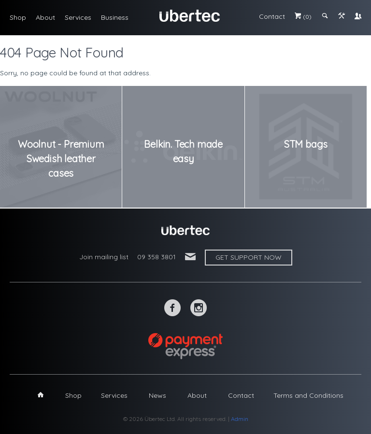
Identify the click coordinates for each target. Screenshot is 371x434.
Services (78, 17)
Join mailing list (103, 256)
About (45, 17)
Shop (18, 17)
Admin (239, 418)
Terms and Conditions (308, 395)
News (157, 395)
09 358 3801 (156, 256)
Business (114, 17)
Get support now (248, 257)
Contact (272, 16)
